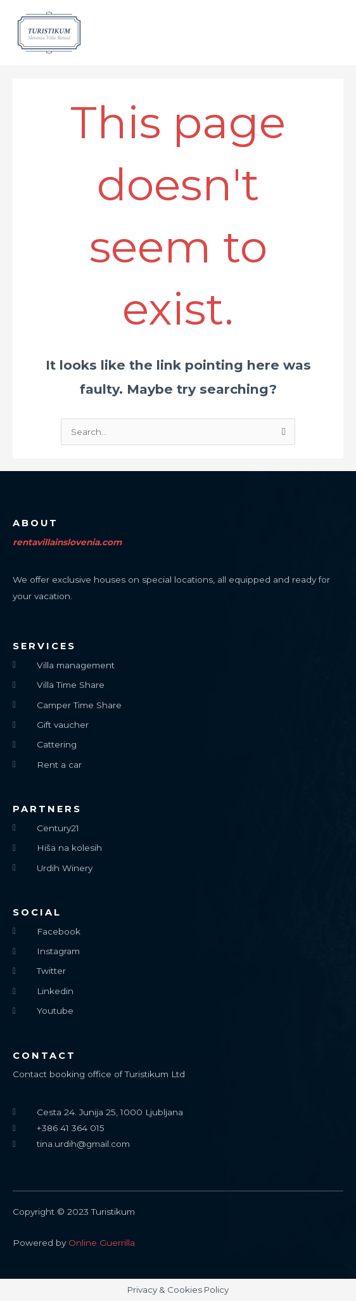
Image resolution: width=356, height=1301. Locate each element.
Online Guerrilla (101, 1243)
